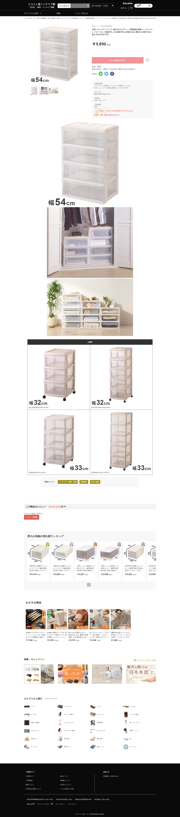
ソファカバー (64, 706)
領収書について (65, 780)
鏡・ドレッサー (131, 722)
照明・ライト (130, 730)
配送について (30, 784)
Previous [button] (89, 584)
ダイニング (97, 714)
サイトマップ (72, 804)
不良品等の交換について (33, 788)
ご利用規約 (29, 780)
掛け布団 (63, 738)
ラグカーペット (32, 730)
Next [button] (95, 584)
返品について (64, 776)
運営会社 (30, 804)
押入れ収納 (95, 481)
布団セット (31, 738)
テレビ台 (129, 706)
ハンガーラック (65, 722)
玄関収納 (96, 722)
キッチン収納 (130, 714)
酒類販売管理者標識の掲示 (83, 799)
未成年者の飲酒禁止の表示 (64, 799)
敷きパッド (97, 746)
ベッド (95, 706)
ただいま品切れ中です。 (118, 60)
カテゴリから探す (31, 13)
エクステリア (97, 730)
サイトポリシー (60, 804)
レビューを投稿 (31, 517)
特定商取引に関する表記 (102, 799)
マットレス (31, 746)
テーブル (30, 714)
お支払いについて (65, 784)
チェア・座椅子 (65, 714)
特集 (58, 13)
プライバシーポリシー (45, 804)
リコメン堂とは (81, 13)
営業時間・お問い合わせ (110, 776)
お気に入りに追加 (148, 60)
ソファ (29, 706)
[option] (59, 53)
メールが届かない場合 (67, 788)
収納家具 (84, 481)
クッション (130, 746)
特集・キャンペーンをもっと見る (145, 660)
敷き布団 (96, 738)
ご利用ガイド (30, 776)
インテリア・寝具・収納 (68, 481)
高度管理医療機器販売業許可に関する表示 (40, 799)
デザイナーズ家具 (66, 730)
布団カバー (64, 746)
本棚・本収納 (31, 722)
